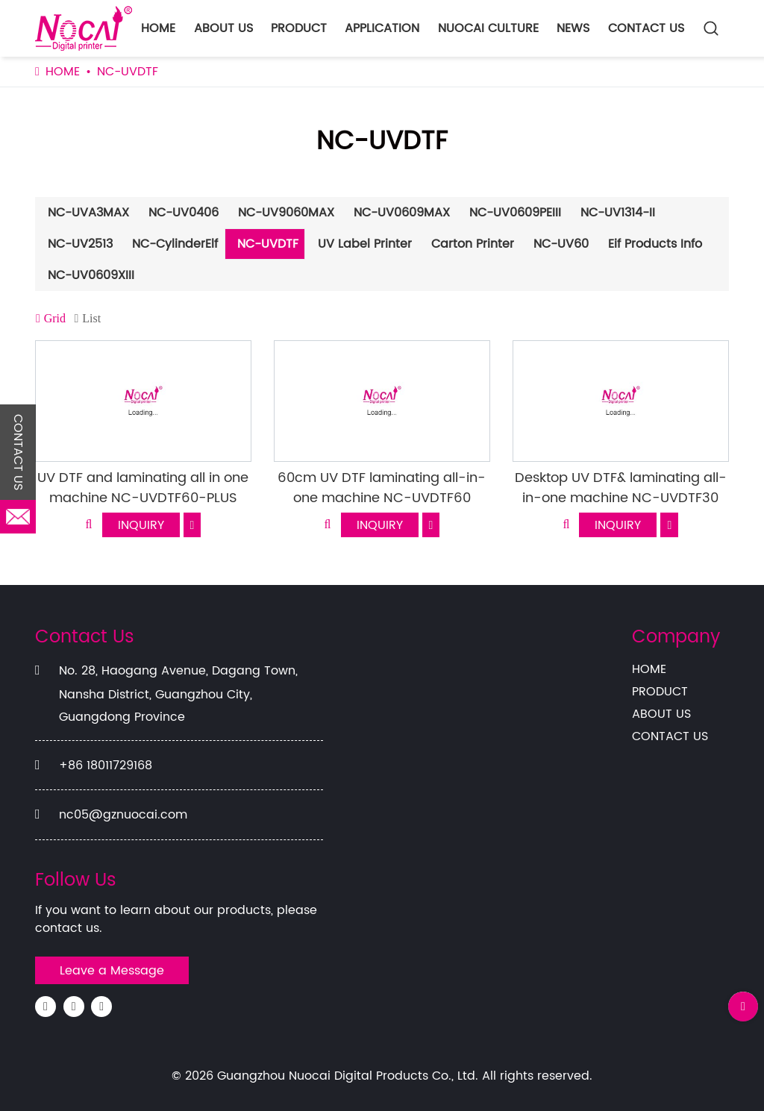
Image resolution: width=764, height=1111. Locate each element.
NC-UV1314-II (617, 212)
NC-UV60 (561, 244)
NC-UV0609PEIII (515, 212)
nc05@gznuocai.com (123, 814)
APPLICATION (382, 28)
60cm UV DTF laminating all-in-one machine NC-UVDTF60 (382, 488)
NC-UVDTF (267, 244)
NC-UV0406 (183, 212)
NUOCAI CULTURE (488, 28)
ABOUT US (223, 28)
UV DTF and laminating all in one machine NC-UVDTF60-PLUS (142, 488)
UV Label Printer (365, 244)
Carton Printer (472, 244)
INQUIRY (141, 525)
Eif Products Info (655, 244)
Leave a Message (112, 970)
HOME (158, 28)
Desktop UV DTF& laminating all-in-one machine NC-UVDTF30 (621, 488)
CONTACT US (646, 28)
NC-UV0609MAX (402, 212)
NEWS (573, 28)
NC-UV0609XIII (91, 275)
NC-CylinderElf (175, 244)
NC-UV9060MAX (286, 212)
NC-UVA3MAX (88, 212)
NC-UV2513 (80, 244)
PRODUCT (299, 28)
